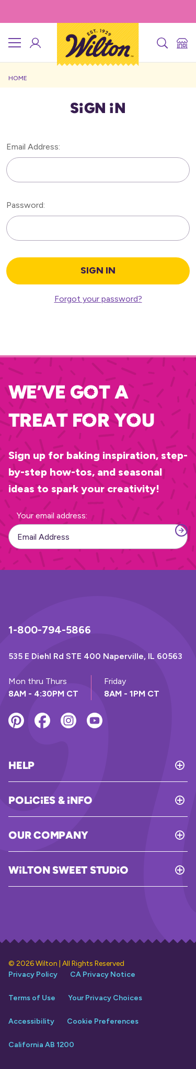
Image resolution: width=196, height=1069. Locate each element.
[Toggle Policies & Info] (140, 800)
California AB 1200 (41, 1044)
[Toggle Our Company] (138, 835)
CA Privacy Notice (102, 974)
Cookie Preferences (103, 1021)
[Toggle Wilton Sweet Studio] (158, 870)
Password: (25, 205)
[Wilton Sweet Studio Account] (34, 42)
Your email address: (52, 515)
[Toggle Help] (111, 765)
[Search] (161, 42)
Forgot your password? (98, 299)
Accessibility (31, 1021)
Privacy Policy (32, 974)
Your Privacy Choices (105, 997)
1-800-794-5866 (49, 630)
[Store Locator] (181, 42)
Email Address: (33, 147)
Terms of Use (31, 997)
